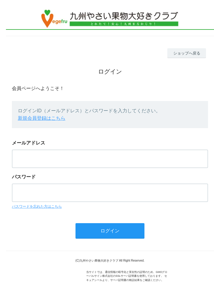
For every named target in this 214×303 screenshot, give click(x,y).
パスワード (24, 176)
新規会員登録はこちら (41, 118)
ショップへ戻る (186, 53)
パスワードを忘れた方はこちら (37, 206)
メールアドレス (28, 142)
